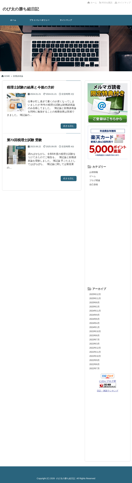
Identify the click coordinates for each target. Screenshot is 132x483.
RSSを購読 (106, 2)
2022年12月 (95, 348)
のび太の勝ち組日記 (21, 9)
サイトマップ (123, 2)
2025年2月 (94, 306)
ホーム (92, 2)
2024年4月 (94, 323)
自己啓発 (93, 184)
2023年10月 (95, 331)
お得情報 (93, 172)
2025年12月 (95, 294)
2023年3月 (94, 343)
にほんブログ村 (107, 381)
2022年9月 (94, 360)
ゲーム (92, 176)
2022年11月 (95, 352)
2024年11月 (95, 310)
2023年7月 (94, 339)
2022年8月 (94, 364)
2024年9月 (94, 315)
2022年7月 (94, 368)
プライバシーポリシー (39, 20)
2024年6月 (94, 319)
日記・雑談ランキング (107, 390)
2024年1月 (94, 327)
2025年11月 (95, 298)
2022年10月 (95, 356)
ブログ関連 (94, 180)
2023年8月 (94, 335)
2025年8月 (94, 302)
